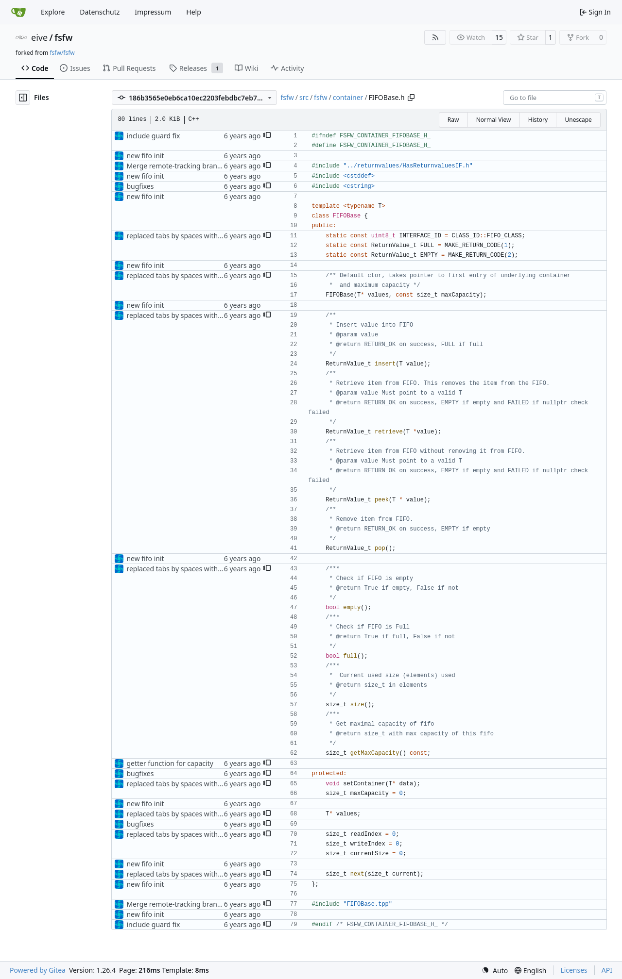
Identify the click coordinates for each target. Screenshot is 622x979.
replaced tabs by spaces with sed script (188, 235)
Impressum (153, 12)
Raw (453, 120)
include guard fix (153, 135)
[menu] (495, 970)
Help (193, 12)
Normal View (493, 120)
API (607, 970)
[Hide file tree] (23, 97)
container (348, 97)
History (538, 120)
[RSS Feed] (435, 37)
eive (39, 37)
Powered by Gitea (38, 970)
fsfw (63, 37)
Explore (53, 12)
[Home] (18, 12)
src (304, 97)
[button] (267, 136)
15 (499, 37)
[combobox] (554, 97)
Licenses (573, 970)
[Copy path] (411, 97)
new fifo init (145, 155)
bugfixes (140, 186)
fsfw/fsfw (62, 53)
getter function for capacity (169, 763)
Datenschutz (100, 12)
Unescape (578, 120)
